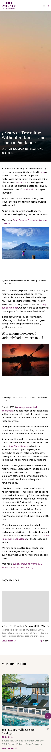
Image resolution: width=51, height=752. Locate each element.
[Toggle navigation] (48, 5)
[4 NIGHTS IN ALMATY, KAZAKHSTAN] (25, 606)
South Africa (28, 189)
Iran (43, 172)
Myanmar (21, 182)
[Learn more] (25, 748)
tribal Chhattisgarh (17, 446)
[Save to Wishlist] (48, 626)
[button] (48, 716)
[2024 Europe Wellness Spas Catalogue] (25, 700)
